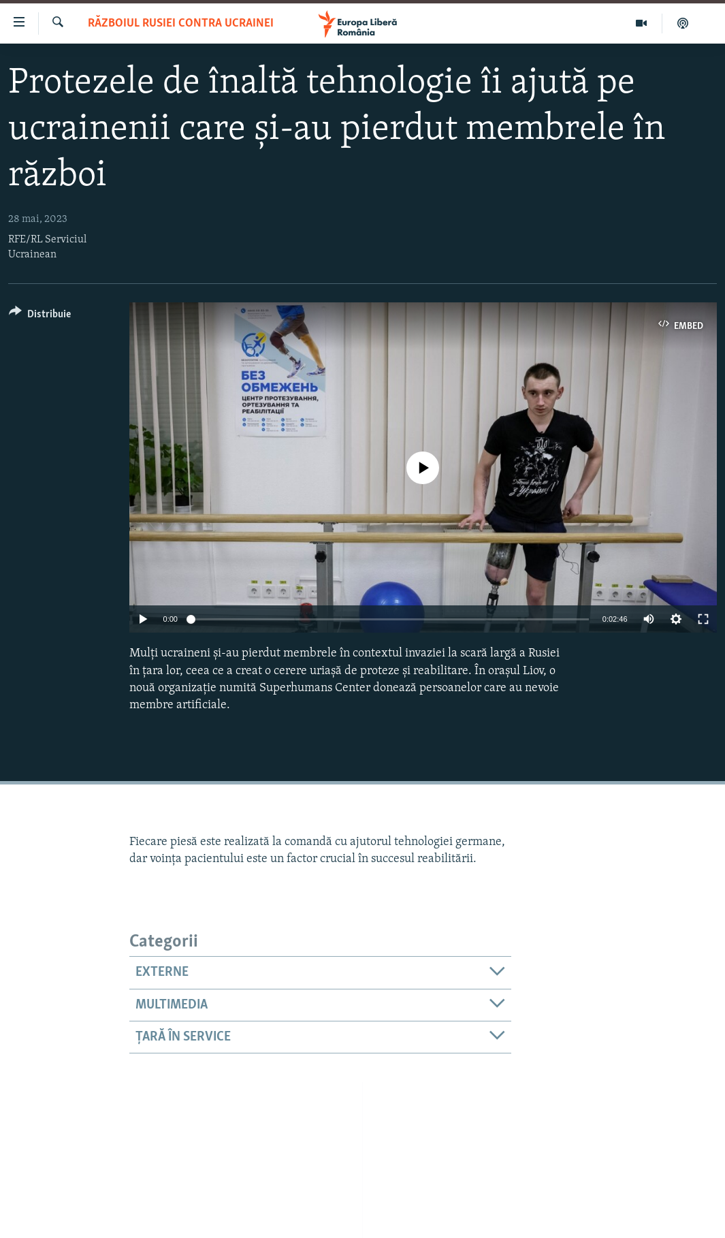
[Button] (40, 316)
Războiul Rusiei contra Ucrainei (181, 23)
